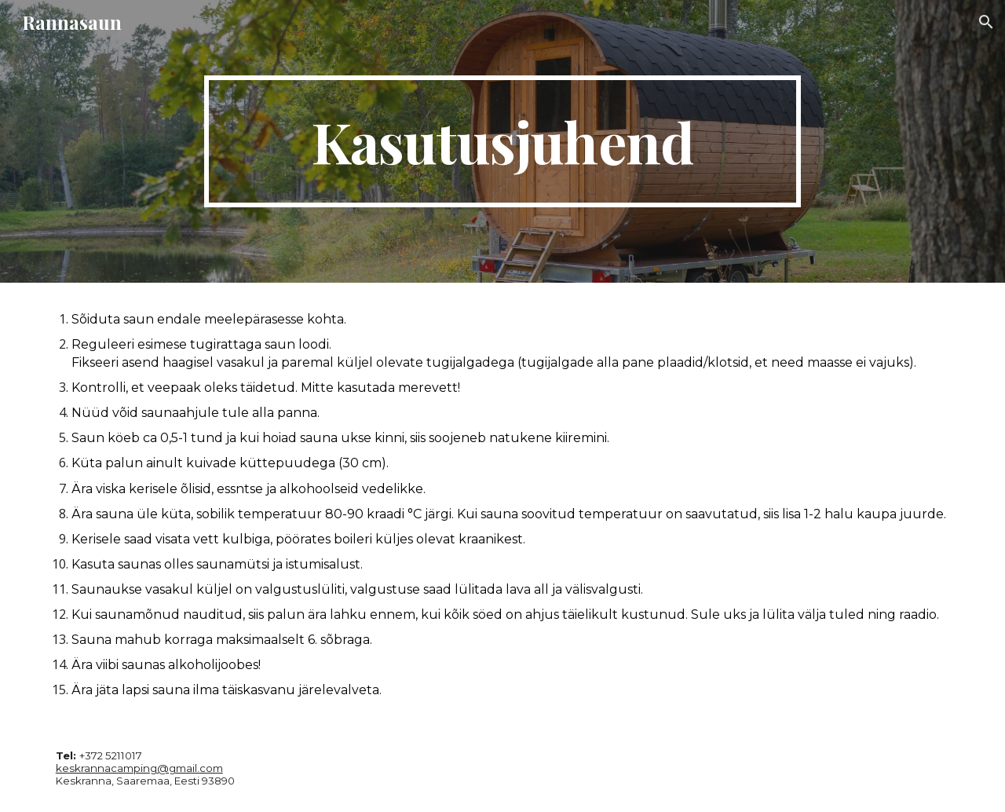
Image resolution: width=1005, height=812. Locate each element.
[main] (502, 141)
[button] (986, 22)
